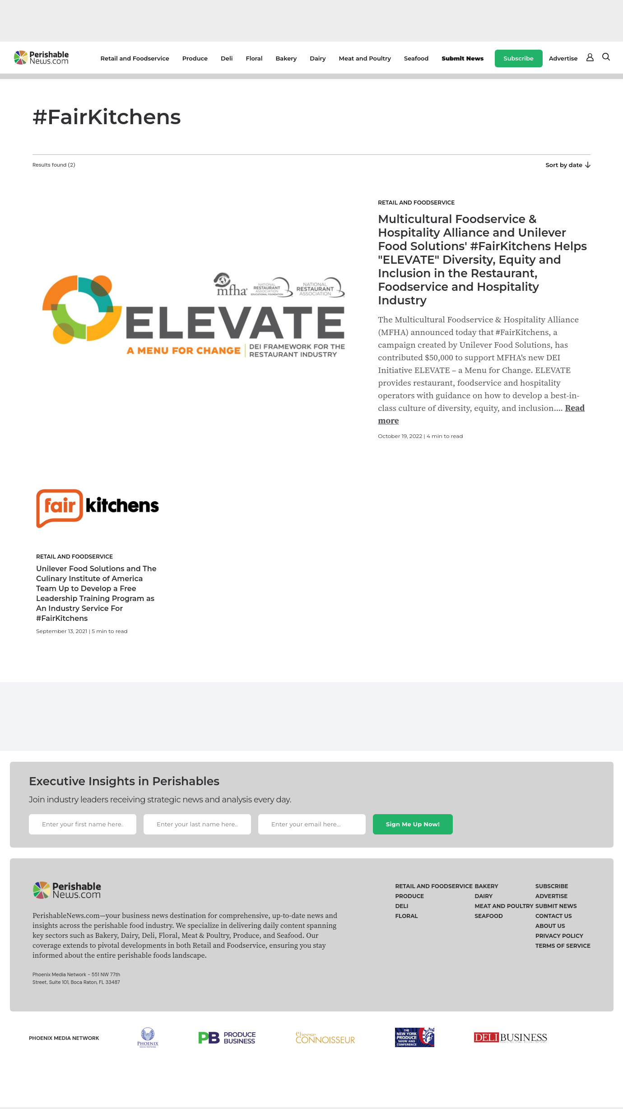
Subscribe (519, 58)
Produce (195, 58)
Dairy (317, 58)
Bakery (286, 58)
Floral (254, 58)
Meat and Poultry (365, 58)
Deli (226, 58)
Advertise (563, 58)
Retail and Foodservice (135, 58)
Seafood (416, 58)
